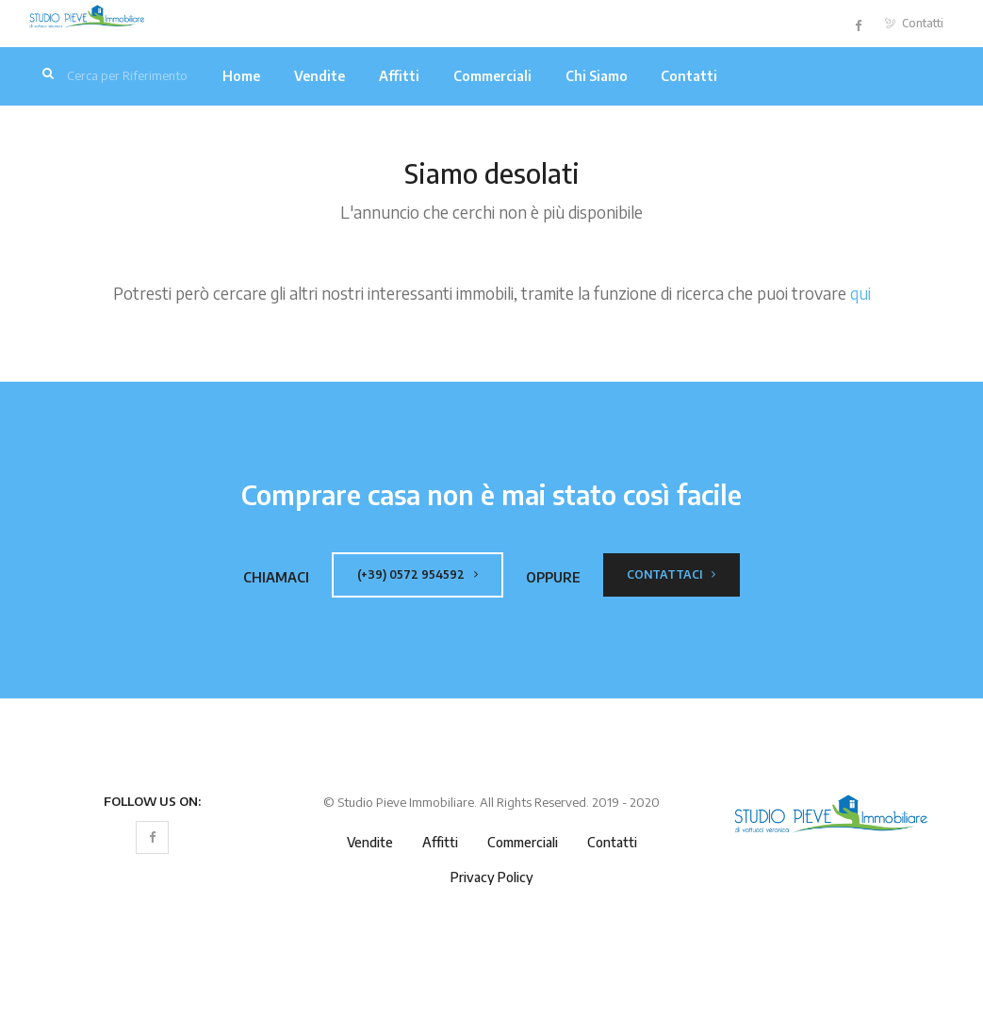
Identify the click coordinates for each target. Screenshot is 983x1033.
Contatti (914, 23)
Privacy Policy (492, 877)
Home (241, 76)
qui (860, 293)
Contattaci (671, 574)
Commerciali (492, 76)
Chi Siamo (596, 76)
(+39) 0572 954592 (417, 574)
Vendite (319, 76)
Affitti (399, 76)
